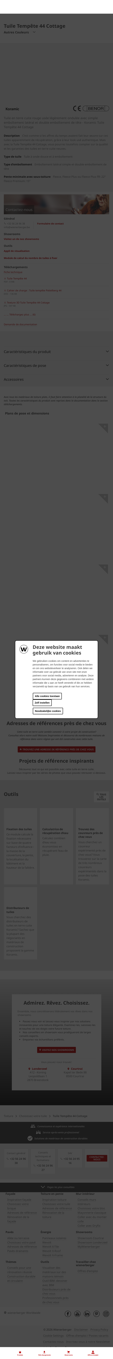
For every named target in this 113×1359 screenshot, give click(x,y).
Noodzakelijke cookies (48, 711)
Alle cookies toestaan (47, 696)
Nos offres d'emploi (16, 1328)
